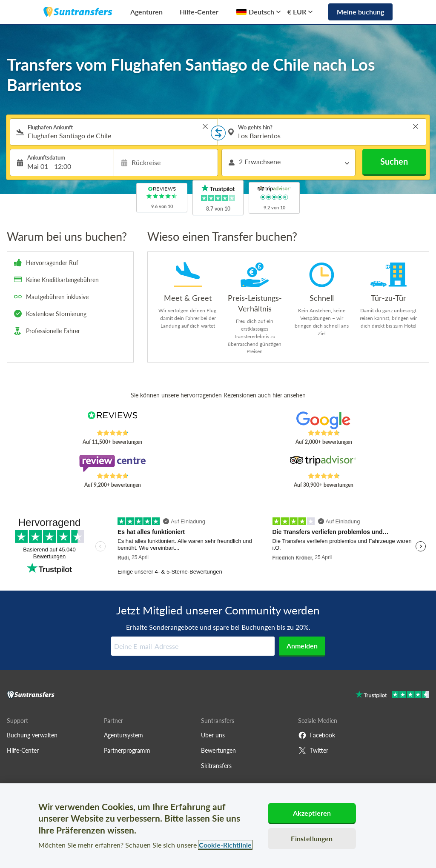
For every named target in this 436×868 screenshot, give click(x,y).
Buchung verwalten (32, 735)
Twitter (313, 750)
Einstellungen (312, 838)
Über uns (213, 735)
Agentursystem (123, 735)
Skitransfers (216, 765)
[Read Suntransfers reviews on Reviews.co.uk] (112, 420)
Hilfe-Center (199, 12)
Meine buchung (360, 12)
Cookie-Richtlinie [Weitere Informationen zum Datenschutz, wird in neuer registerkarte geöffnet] (225, 845)
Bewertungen (218, 750)
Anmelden (302, 646)
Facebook (316, 735)
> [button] (205, 126)
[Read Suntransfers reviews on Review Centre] (112, 463)
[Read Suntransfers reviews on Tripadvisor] (323, 463)
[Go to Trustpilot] (392, 695)
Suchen (394, 161)
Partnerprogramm (127, 750)
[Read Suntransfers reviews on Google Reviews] (323, 420)
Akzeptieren (312, 813)
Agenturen (146, 12)
